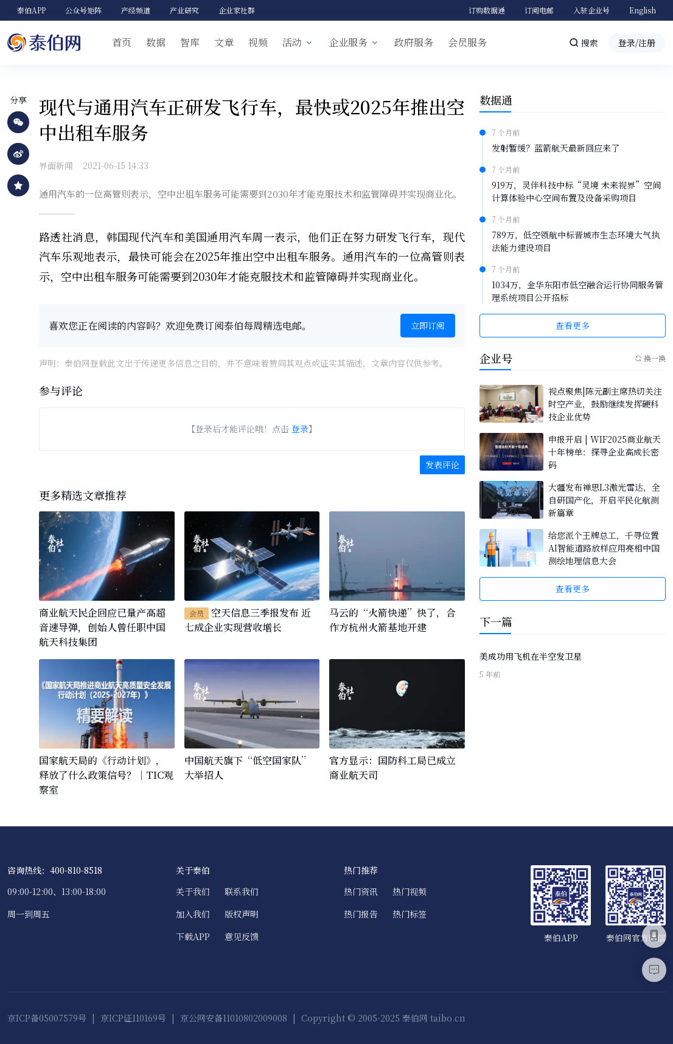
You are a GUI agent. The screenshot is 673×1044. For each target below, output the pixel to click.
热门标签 (409, 914)
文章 (224, 42)
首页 (121, 42)
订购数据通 (487, 10)
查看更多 (573, 325)
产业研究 (184, 10)
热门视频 (409, 891)
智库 (190, 42)
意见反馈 (242, 936)
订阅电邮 (539, 10)
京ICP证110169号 (133, 1018)
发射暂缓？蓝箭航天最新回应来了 (555, 148)
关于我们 (193, 891)
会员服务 (467, 42)
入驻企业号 (591, 10)
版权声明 (242, 914)
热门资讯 (361, 891)
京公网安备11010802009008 (233, 1018)
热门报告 (361, 914)
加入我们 (193, 914)
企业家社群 (236, 10)
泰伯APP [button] (31, 10)
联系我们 (242, 891)
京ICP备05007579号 (46, 1018)
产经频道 (135, 10)
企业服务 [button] (348, 42)
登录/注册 (636, 42)
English (642, 10)
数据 (156, 42)
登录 (300, 429)
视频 (258, 42)
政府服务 (413, 42)
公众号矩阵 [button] (83, 10)
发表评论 (442, 464)
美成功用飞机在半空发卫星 (530, 656)
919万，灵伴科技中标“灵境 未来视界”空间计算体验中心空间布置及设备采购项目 (576, 191)
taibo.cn (448, 1018)
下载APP (193, 936)
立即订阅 (428, 325)
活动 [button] (292, 42)
